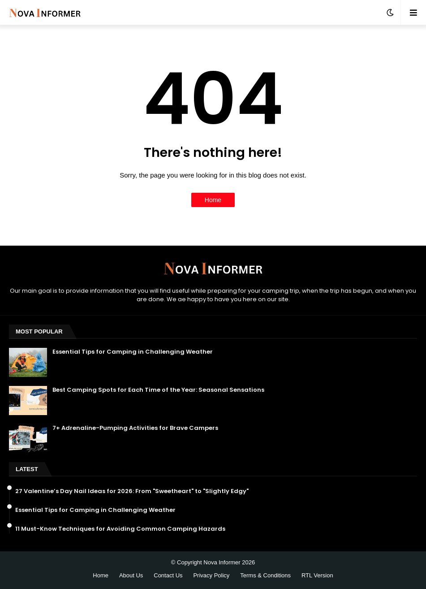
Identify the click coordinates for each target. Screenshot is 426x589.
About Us (131, 575)
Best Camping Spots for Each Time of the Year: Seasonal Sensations (158, 390)
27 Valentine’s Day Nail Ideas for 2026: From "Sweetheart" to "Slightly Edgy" (132, 491)
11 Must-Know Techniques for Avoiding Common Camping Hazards (120, 529)
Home (213, 200)
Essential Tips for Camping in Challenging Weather (132, 352)
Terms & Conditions (265, 575)
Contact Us (168, 575)
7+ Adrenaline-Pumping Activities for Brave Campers (135, 428)
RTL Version (317, 575)
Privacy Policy (211, 575)
